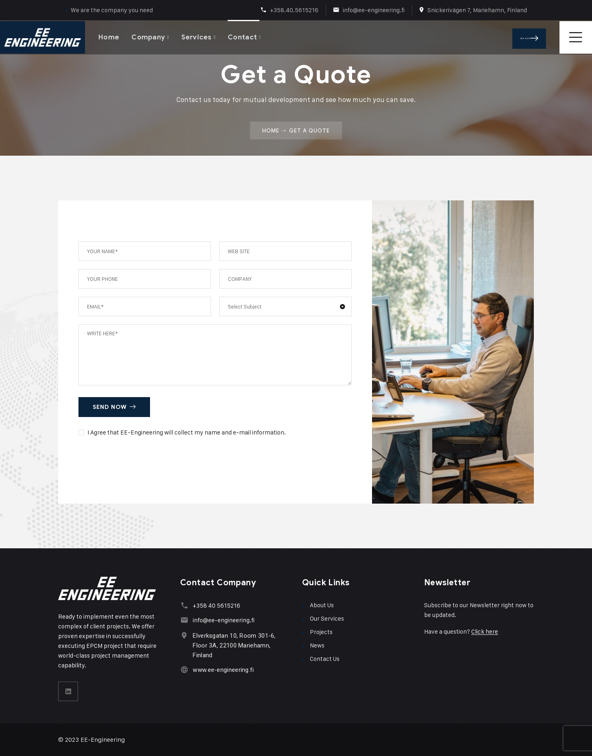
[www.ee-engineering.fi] (184, 669)
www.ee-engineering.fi (222, 669)
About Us (322, 605)
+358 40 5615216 (216, 605)
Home (108, 36)
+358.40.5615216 (294, 10)
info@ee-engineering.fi (374, 10)
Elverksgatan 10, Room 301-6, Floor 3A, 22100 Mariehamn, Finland (233, 645)
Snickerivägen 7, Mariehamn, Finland (477, 10)
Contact (243, 36)
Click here (484, 631)
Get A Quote (536, 36)
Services (197, 36)
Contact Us (325, 659)
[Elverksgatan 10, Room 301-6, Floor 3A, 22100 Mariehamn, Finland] (184, 635)
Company (148, 36)
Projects (321, 632)
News (317, 645)
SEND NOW (114, 407)
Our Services (327, 618)
